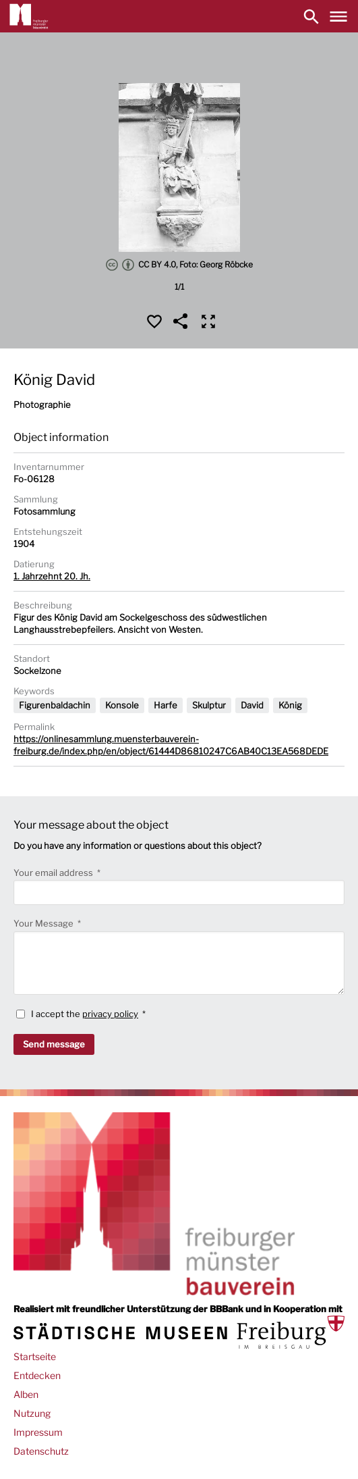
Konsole (122, 705)
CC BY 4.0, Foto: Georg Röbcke (179, 265)
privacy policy (110, 1013)
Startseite (34, 1356)
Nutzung (32, 1413)
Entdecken (37, 1375)
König (290, 705)
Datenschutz (41, 1451)
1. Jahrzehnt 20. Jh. (51, 576)
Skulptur (209, 705)
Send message (54, 1044)
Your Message (44, 923)
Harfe (165, 705)
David (252, 705)
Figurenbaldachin (54, 705)
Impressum (38, 1432)
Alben (25, 1394)
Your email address (54, 872)
